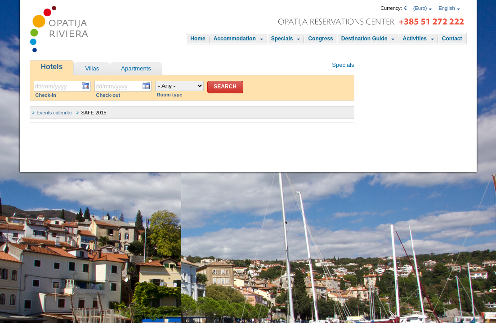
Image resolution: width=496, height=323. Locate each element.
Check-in (46, 95)
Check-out (108, 95)
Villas (92, 68)
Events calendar (54, 112)
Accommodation (235, 38)
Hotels (52, 66)
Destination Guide (364, 38)
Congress (320, 38)
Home (197, 38)
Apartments (136, 68)
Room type (170, 94)
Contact (452, 38)
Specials (282, 38)
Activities (414, 38)
